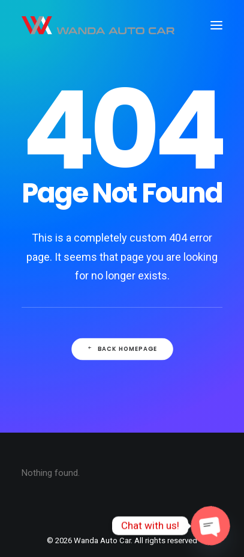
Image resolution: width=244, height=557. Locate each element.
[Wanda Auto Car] (98, 25)
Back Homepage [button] (121, 349)
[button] (216, 25)
